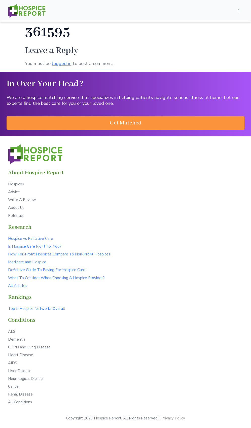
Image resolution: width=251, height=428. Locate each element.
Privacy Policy (173, 418)
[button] (125, 123)
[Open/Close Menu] (238, 10)
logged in (61, 63)
